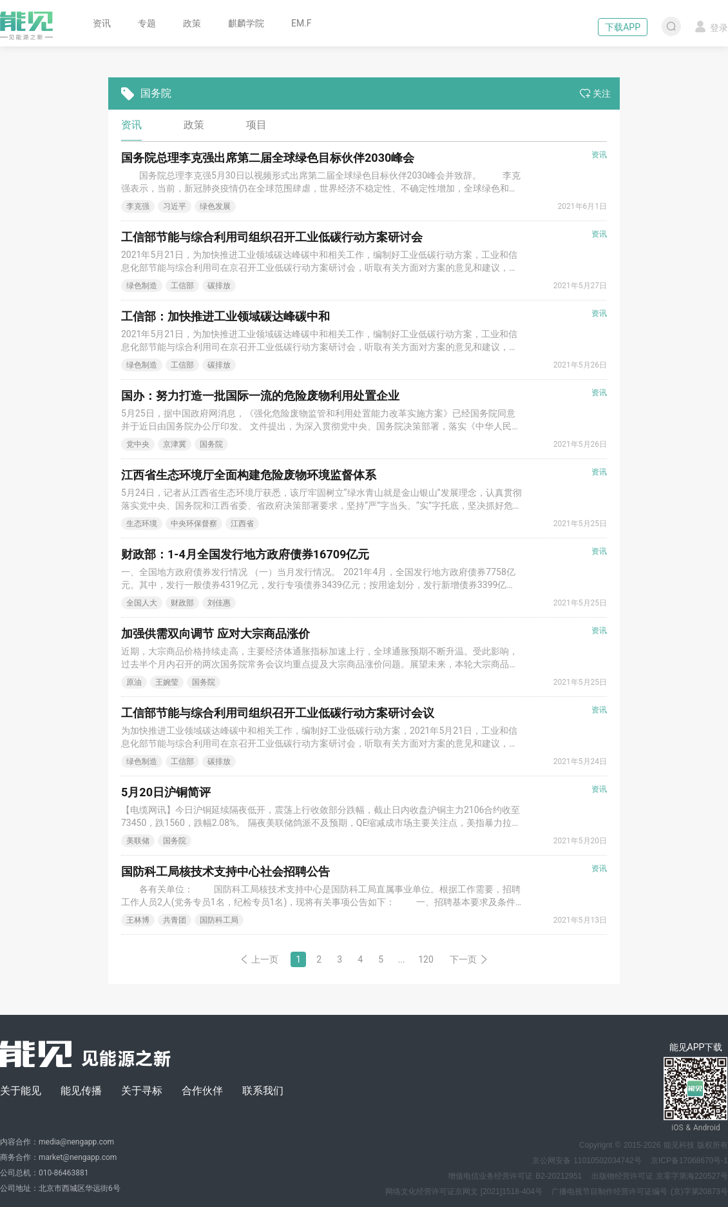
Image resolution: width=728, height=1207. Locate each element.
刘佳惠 (219, 602)
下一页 (469, 959)
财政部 (182, 602)
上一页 (259, 959)
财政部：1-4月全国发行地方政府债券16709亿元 (245, 554)
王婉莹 (166, 682)
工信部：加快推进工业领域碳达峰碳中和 (225, 316)
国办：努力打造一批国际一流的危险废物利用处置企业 (260, 395)
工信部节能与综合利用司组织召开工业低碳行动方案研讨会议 (277, 713)
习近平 (174, 206)
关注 (595, 93)
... (401, 959)
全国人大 (141, 602)
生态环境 (141, 523)
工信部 (182, 285)
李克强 (137, 206)
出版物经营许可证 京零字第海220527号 (659, 1176)
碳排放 (219, 285)
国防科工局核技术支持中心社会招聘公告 (225, 871)
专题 (147, 23)
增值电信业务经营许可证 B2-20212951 (515, 1176)
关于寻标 (141, 1090)
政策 (192, 23)
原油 (134, 682)
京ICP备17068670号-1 (689, 1160)
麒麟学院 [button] (246, 23)
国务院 (211, 444)
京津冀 (174, 444)
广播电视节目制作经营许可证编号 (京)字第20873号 (639, 1191)
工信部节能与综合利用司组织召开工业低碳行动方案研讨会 (272, 237)
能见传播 (81, 1090)
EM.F (301, 23)
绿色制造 (141, 285)
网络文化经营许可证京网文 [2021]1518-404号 (463, 1191)
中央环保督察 (194, 523)
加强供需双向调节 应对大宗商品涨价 (215, 633)
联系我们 (262, 1090)
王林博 (137, 920)
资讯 (102, 23)
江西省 (242, 523)
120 (426, 959)
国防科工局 (219, 920)
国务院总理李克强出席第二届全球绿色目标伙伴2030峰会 (267, 157)
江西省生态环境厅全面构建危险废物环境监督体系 (248, 475)
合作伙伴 (202, 1090)
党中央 (137, 444)
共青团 (174, 920)
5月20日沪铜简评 (166, 792)
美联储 (137, 840)
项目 (256, 125)
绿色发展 (215, 206)
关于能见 (20, 1090)
